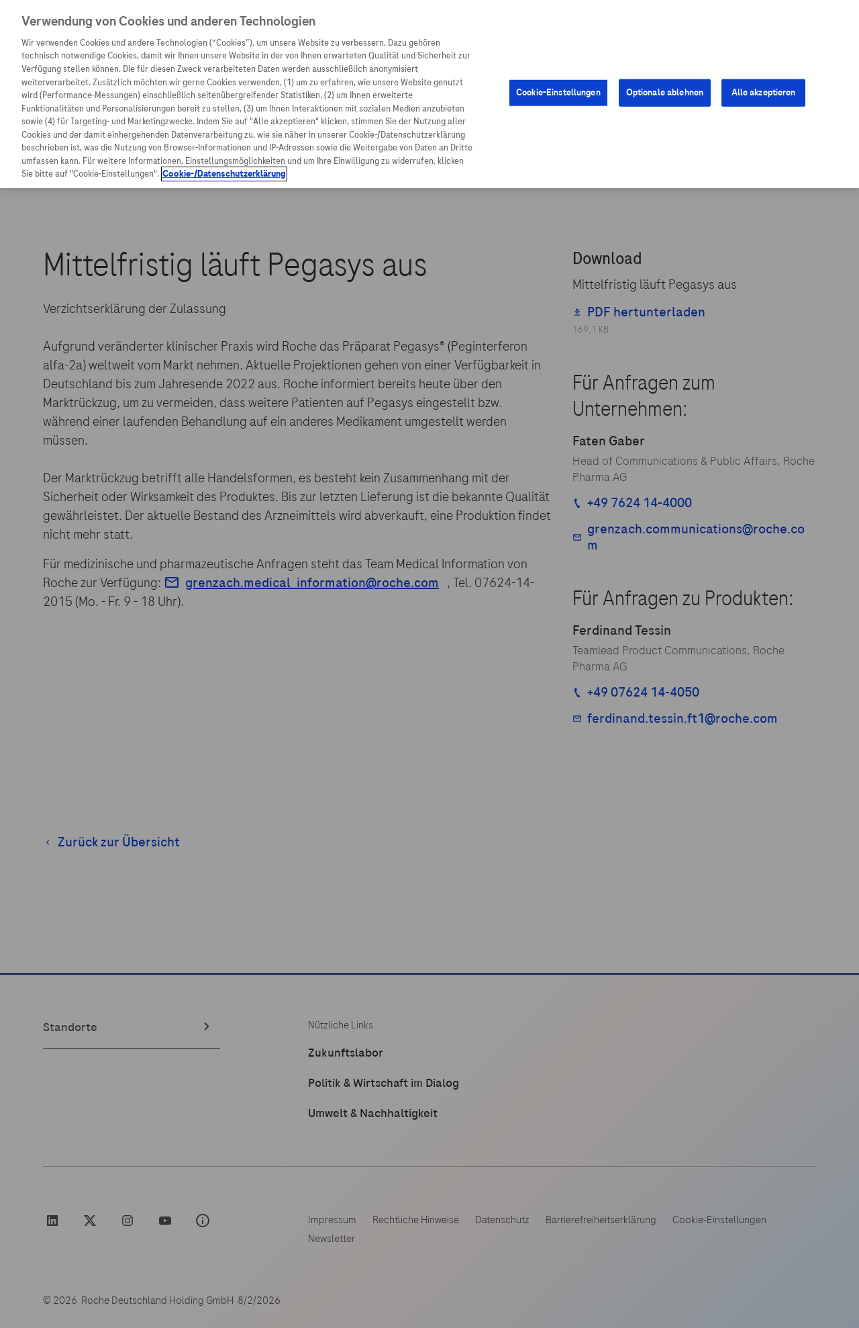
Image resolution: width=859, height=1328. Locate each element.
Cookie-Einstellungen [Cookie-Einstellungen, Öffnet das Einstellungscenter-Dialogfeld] (558, 93)
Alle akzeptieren (763, 93)
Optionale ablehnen (664, 93)
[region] (429, 94)
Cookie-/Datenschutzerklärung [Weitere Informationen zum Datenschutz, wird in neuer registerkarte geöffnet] (224, 174)
